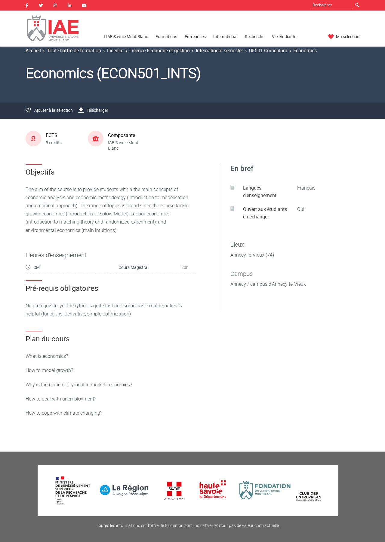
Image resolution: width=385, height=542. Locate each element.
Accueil (33, 50)
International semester (219, 50)
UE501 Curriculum (268, 50)
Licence (115, 50)
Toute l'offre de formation (74, 50)
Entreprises (195, 36)
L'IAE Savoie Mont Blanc (126, 36)
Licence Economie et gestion (159, 50)
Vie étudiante (284, 36)
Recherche (254, 36)
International (225, 36)
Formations (166, 36)
